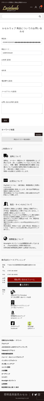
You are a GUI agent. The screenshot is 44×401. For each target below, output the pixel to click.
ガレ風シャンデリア (8, 364)
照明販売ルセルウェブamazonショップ (18, 316)
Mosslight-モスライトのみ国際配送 (16, 243)
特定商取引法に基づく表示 (10, 387)
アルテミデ (5, 343)
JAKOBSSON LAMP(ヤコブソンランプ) (14, 347)
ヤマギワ (4, 377)
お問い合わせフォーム (24, 279)
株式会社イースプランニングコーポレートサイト (20, 305)
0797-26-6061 (12, 271)
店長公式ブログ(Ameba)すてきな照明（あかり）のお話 (21, 295)
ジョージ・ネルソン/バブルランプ (13, 357)
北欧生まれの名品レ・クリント (12, 340)
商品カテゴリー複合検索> (22, 139)
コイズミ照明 (6, 367)
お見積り (24, 285)
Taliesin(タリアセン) (8, 350)
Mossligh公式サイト (31, 326)
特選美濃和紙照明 (7, 354)
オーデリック (6, 374)
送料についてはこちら (26, 163)
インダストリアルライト (9, 360)
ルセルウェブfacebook (15, 326)
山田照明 (4, 384)
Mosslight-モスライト (9, 380)
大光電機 (4, 370)
